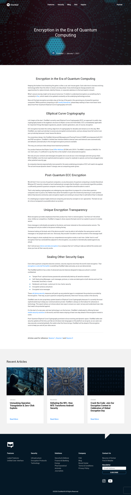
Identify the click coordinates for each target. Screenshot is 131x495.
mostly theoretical (64, 102)
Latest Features (13, 458)
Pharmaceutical (61, 466)
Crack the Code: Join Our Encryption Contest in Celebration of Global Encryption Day (102, 407)
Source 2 (59, 338)
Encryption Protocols (39, 461)
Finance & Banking (62, 461)
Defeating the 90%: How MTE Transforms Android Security (62, 405)
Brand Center (83, 463)
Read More (14, 419)
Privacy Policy (84, 468)
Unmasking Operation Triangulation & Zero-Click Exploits (22, 405)
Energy (57, 463)
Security (61, 5)
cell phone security (38, 293)
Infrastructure (36, 458)
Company (82, 453)
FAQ (75, 5)
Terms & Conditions (86, 466)
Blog (69, 5)
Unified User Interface (15, 461)
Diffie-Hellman (58, 149)
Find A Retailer (107, 461)
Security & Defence (62, 458)
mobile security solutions (36, 312)
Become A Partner (109, 458)
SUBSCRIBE (114, 472)
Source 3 (69, 338)
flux (38, 96)
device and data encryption (49, 246)
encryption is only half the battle (38, 266)
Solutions (58, 453)
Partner (120, 5)
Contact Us (106, 453)
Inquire (83, 5)
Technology (35, 463)
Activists (58, 468)
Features (51, 5)
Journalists (59, 471)
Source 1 (52, 338)
